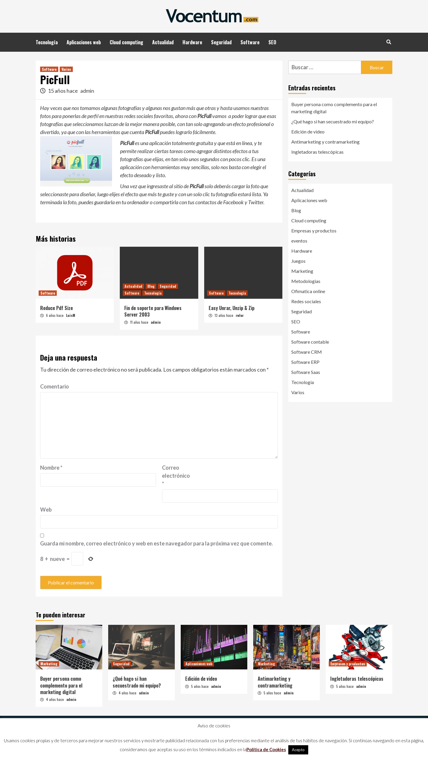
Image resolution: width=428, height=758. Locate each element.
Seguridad (221, 42)
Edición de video (308, 131)
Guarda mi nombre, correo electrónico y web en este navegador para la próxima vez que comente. (156, 543)
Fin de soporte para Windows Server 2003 (153, 311)
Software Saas (305, 372)
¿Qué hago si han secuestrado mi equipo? (332, 121)
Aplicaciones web (84, 42)
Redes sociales (306, 301)
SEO (272, 42)
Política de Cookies (266, 749)
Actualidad (163, 42)
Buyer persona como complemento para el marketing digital (334, 107)
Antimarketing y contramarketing (325, 141)
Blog (151, 286)
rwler (240, 315)
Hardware (192, 42)
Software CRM (306, 352)
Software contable (310, 342)
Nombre (51, 467)
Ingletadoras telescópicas (317, 152)
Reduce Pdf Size (56, 308)
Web (46, 509)
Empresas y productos (313, 230)
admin (87, 90)
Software (249, 42)
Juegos (298, 261)
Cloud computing (126, 42)
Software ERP (305, 362)
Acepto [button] (298, 749)
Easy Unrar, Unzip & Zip (231, 308)
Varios (66, 69)
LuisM (70, 315)
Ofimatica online (308, 291)
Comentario (54, 386)
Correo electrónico (176, 475)
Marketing (302, 271)
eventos (299, 240)
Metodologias (305, 281)
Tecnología (47, 42)
